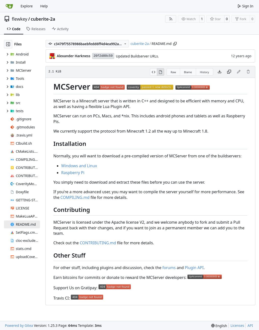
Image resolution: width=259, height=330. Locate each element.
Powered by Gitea (19, 325)
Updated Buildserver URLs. (137, 56)
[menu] (219, 325)
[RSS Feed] (170, 19)
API (250, 325)
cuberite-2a (43, 18)
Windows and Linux (79, 165)
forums (169, 267)
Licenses (237, 325)
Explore (27, 6)
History (204, 72)
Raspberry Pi (73, 172)
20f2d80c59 (103, 56)
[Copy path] (175, 43)
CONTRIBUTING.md (98, 243)
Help (44, 6)
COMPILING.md (75, 197)
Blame (188, 72)
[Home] (9, 6)
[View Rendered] (160, 72)
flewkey (19, 18)
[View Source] (153, 72)
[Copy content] (229, 72)
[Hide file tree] (8, 44)
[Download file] (219, 72)
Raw (173, 72)
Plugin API (194, 267)
